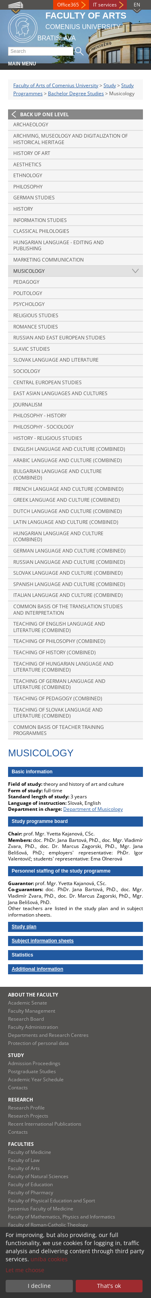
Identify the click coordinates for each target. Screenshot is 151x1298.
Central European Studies (47, 382)
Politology (27, 293)
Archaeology (30, 124)
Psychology (29, 304)
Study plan (24, 927)
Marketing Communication (48, 259)
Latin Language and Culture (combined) (65, 522)
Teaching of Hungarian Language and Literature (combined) (63, 667)
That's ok (109, 1286)
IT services (105, 4)
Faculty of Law (23, 1160)
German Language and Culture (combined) (69, 550)
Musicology (29, 271)
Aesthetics (27, 164)
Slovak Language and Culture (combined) (68, 572)
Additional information (37, 969)
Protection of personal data (38, 1043)
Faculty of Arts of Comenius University (55, 85)
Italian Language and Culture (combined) (68, 595)
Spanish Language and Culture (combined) (69, 584)
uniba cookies (49, 1259)
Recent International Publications (44, 1123)
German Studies (34, 197)
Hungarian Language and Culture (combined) (58, 536)
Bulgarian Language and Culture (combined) (57, 474)
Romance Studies (35, 326)
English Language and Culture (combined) (69, 449)
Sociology (26, 371)
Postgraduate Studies (32, 1071)
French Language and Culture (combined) (68, 489)
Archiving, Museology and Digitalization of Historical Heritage (70, 139)
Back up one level (44, 114)
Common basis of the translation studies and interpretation (68, 609)
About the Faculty (33, 994)
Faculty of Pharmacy (30, 1192)
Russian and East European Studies (59, 337)
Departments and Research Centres (48, 1035)
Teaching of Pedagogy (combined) (57, 698)
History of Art (31, 153)
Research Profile (26, 1107)
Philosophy (28, 186)
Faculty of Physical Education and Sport (51, 1200)
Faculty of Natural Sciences (38, 1176)
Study (109, 85)
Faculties (21, 1144)
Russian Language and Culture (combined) (69, 562)
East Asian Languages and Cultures (60, 393)
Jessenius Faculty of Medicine (40, 1208)
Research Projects (28, 1115)
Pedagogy (26, 281)
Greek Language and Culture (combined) (66, 499)
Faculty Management (31, 1010)
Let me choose (25, 1270)
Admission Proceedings (34, 1063)
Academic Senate (27, 1002)
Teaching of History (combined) (54, 652)
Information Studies (40, 220)
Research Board (26, 1018)
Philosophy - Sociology (43, 426)
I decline (39, 1286)
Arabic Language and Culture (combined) (67, 460)
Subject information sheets (43, 941)
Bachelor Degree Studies (76, 93)
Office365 (68, 4)
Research (20, 1099)
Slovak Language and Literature (56, 359)
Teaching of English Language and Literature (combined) (59, 627)
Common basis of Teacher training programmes (58, 730)
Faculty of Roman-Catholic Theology (48, 1224)
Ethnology (27, 175)
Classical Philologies (41, 231)
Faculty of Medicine (29, 1152)
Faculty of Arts (24, 1168)
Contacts (18, 1087)
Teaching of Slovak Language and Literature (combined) (58, 713)
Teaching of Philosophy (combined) (59, 641)
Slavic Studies (31, 348)
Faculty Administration (33, 1027)
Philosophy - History (39, 415)
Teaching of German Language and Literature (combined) (59, 684)
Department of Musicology (93, 809)
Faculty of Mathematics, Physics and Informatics (61, 1216)
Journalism (27, 404)
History (23, 208)
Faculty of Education (30, 1184)
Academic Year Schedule (36, 1079)
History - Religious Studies (47, 438)
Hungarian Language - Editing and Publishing (58, 245)
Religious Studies (35, 315)
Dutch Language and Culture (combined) (67, 511)
